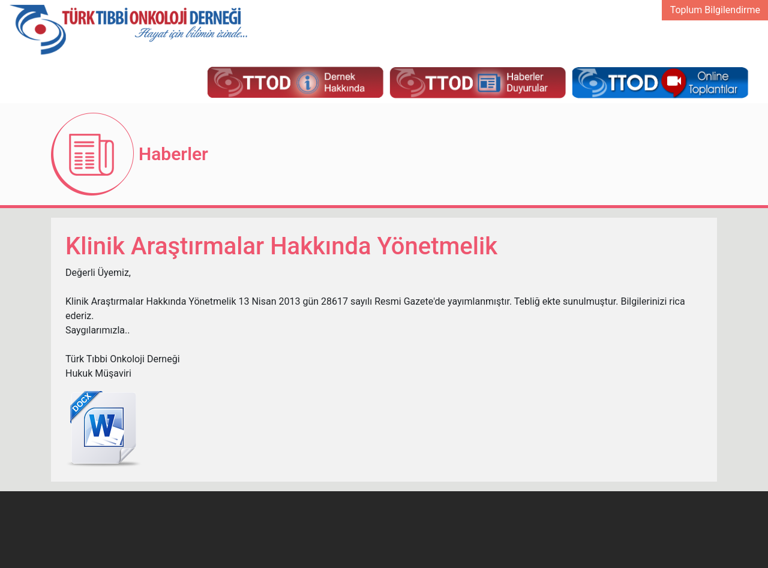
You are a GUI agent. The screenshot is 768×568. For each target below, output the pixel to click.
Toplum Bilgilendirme (715, 10)
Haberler (173, 153)
